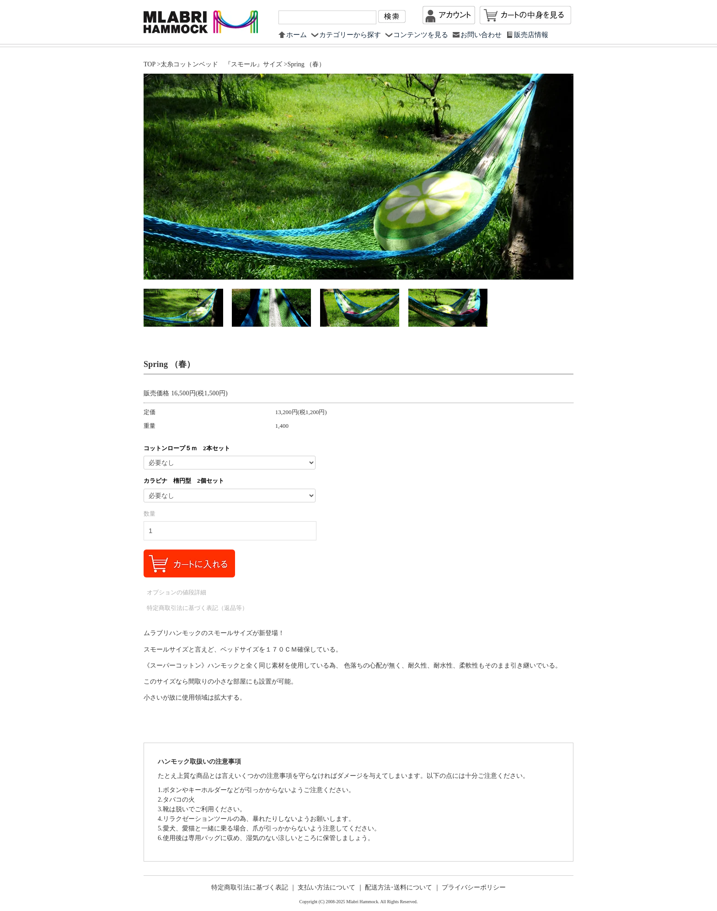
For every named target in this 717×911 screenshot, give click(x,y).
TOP (149, 64)
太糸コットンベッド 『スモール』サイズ (221, 64)
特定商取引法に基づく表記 (249, 887)
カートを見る (525, 15)
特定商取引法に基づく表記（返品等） (197, 607)
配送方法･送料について (398, 887)
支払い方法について (326, 887)
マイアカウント (449, 15)
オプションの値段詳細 (176, 592)
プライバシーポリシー (474, 887)
